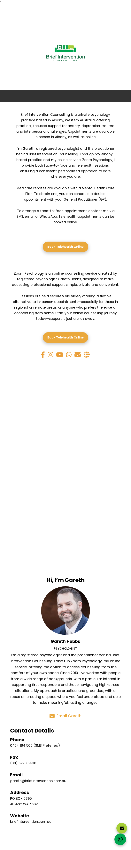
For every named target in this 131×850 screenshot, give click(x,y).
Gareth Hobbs (65, 641)
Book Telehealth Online (65, 246)
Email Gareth (65, 716)
